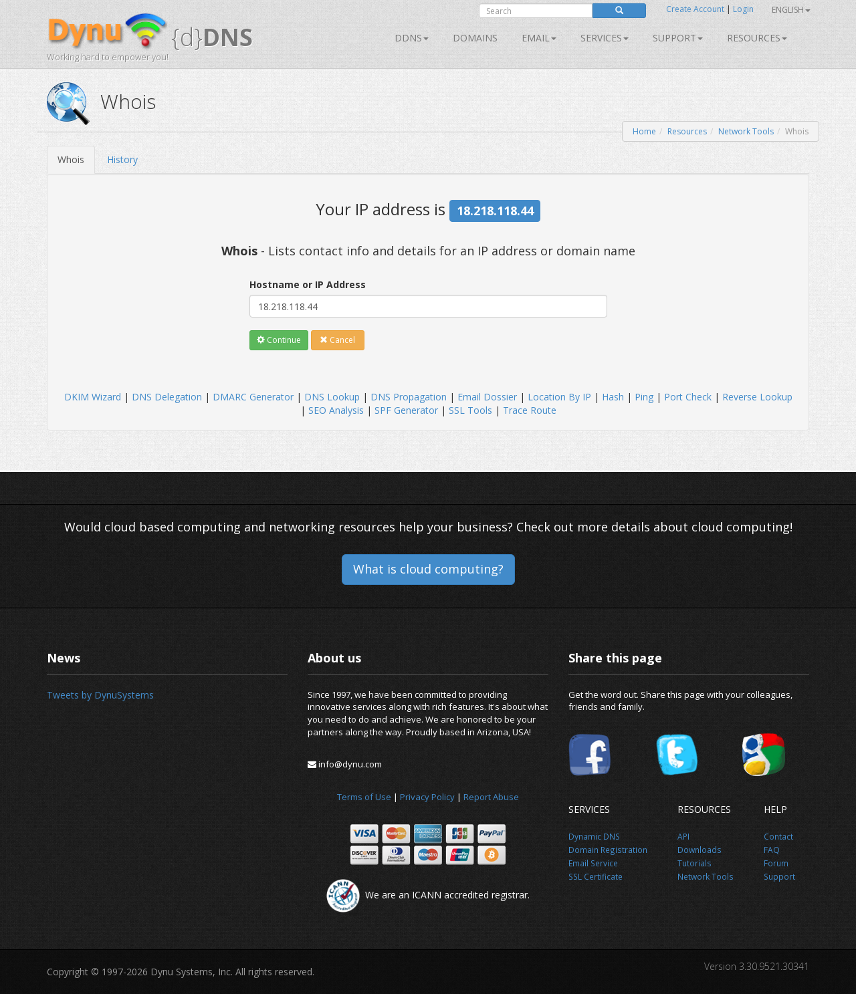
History (122, 159)
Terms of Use (364, 797)
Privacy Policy (427, 797)
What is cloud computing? (428, 569)
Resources (757, 37)
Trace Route (529, 410)
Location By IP (559, 396)
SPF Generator (406, 410)
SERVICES (604, 37)
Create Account (695, 9)
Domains (475, 37)
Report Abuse (491, 797)
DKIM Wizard (92, 396)
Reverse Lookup (757, 396)
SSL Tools (470, 410)
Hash (613, 396)
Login (743, 9)
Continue (279, 340)
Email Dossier (487, 396)
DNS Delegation (167, 396)
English (791, 9)
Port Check (688, 396)
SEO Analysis (336, 410)
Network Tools (746, 131)
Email (539, 37)
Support (678, 37)
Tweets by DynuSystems (100, 695)
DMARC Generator (253, 396)
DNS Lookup (332, 396)
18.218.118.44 (495, 211)
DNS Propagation (408, 396)
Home (644, 131)
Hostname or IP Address (307, 284)
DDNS (412, 37)
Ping (644, 396)
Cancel (337, 340)
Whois (71, 159)
